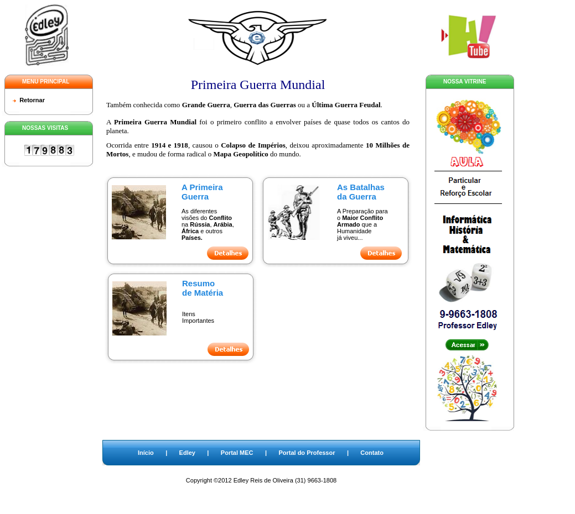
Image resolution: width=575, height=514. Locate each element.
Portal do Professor (306, 452)
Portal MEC (237, 452)
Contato (372, 452)
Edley (187, 452)
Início (146, 452)
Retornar (32, 100)
